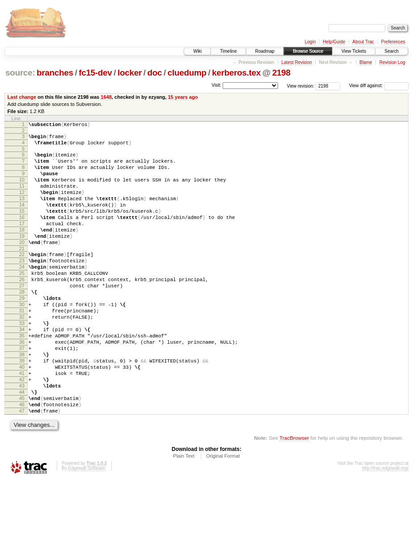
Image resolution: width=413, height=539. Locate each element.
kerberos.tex (236, 72)
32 (22, 354)
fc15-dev (95, 72)
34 (22, 369)
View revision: (301, 85)
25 (22, 301)
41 (22, 422)
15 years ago (183, 97)
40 (22, 415)
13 (22, 212)
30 (22, 339)
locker (130, 72)
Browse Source (308, 51)
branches (55, 72)
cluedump (187, 72)
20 (22, 265)
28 (22, 324)
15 (22, 227)
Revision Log (392, 62)
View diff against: (379, 85)
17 (22, 242)
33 (22, 362)
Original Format (223, 515)
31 (22, 347)
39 (22, 407)
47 (22, 468)
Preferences (393, 41)
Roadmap (264, 51)
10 (22, 189)
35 (22, 377)
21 (22, 272)
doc (154, 72)
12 (22, 204)
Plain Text (183, 515)
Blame (365, 62)
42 (22, 430)
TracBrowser (294, 497)
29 (22, 331)
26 (22, 309)
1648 (106, 97)
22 (22, 278)
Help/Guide (334, 41)
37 (22, 392)
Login (310, 41)
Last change (22, 97)
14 (22, 219)
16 (22, 234)
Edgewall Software (86, 527)
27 (22, 316)
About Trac (363, 41)
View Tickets (353, 51)
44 (22, 445)
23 (22, 286)
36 (22, 384)
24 (22, 293)
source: (20, 72)
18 (22, 250)
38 (22, 400)
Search (391, 51)
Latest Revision (296, 62)
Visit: (216, 85)
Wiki (197, 51)
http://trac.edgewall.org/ (385, 527)
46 (22, 460)
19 (22, 257)
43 (22, 438)
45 (22, 453)
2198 (281, 72)
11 (22, 196)
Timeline (228, 51)
